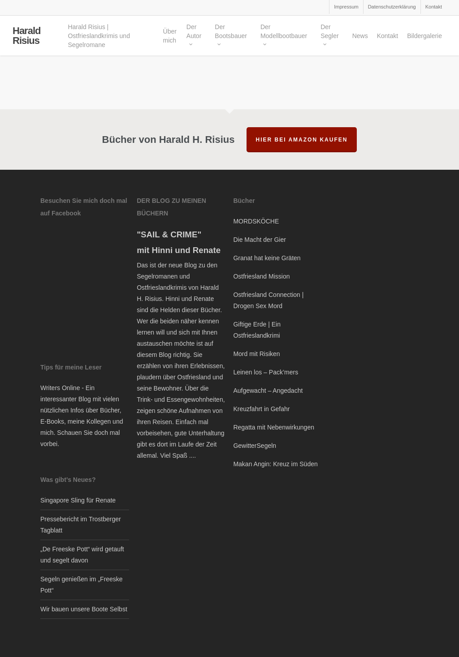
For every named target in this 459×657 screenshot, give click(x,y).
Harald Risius (26, 38)
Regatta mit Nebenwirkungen (273, 427)
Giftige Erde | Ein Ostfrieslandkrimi (257, 330)
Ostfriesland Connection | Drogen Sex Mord (268, 300)
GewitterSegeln (254, 445)
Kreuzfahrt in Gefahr (261, 408)
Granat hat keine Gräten (266, 258)
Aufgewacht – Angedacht (268, 390)
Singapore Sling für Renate (78, 500)
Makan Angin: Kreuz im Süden (275, 464)
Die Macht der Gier (259, 239)
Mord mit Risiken (256, 353)
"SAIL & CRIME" (169, 234)
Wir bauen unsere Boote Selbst (83, 609)
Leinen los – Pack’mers (265, 372)
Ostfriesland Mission (261, 276)
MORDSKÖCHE (256, 221)
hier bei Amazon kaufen (302, 140)
